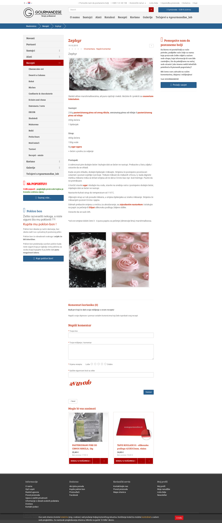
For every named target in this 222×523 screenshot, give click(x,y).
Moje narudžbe (163, 489)
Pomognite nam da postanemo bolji (175, 42)
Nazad (72, 401)
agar (85, 185)
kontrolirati (146, 517)
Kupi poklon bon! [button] (43, 258)
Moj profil (161, 486)
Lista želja (161, 492)
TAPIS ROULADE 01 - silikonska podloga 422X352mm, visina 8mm (133, 448)
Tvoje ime (74, 331)
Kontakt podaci (32, 507)
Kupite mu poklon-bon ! (39, 224)
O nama (75, 17)
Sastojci (87, 17)
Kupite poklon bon (77, 489)
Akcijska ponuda (76, 486)
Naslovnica (31, 26)
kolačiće (64, 517)
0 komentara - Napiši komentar (97, 49)
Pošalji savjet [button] (179, 84)
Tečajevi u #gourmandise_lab (174, 17)
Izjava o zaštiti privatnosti (36, 498)
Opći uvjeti (30, 489)
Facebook (73, 495)
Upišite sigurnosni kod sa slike (82, 371)
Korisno (135, 17)
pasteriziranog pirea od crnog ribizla (91, 112)
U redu (179, 518)
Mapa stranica (119, 492)
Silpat (92, 207)
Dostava (29, 504)
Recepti (122, 17)
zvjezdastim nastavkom (131, 204)
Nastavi (149, 392)
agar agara (76, 147)
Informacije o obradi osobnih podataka (42, 501)
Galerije (148, 17)
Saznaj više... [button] (43, 197)
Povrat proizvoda (32, 495)
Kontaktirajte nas (120, 486)
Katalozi (110, 17)
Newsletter (162, 495)
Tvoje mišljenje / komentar (81, 343)
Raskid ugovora (32, 492)
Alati (98, 17)
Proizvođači (74, 492)
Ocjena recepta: (76, 364)
